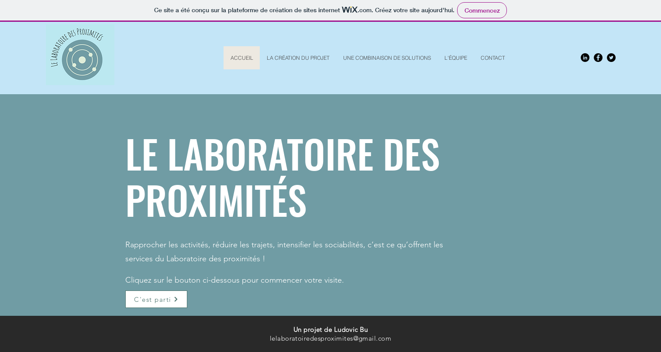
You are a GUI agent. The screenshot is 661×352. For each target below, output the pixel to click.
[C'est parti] (156, 299)
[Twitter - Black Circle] (611, 57)
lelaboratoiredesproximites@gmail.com (330, 338)
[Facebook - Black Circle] (598, 57)
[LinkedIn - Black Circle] (585, 57)
